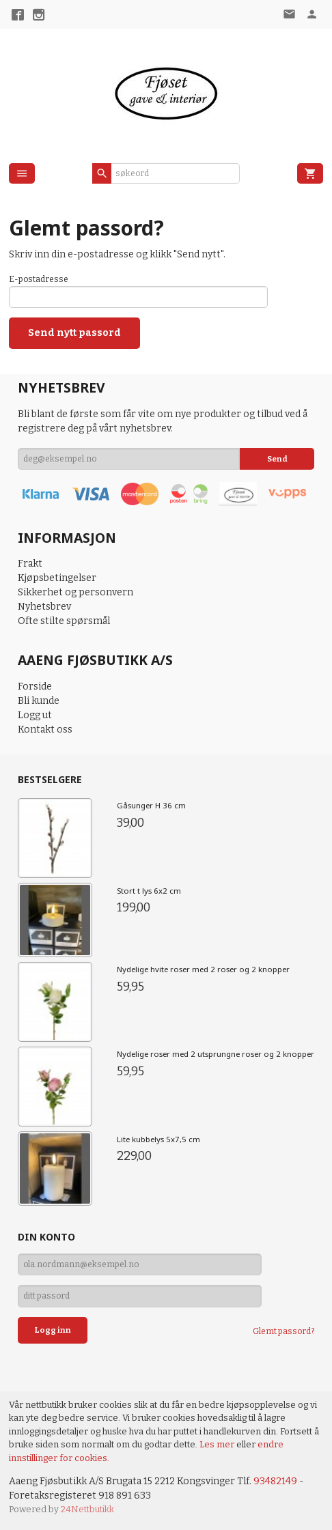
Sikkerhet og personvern (75, 592)
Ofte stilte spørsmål (64, 621)
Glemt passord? (283, 1331)
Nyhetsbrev (44, 606)
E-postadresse (38, 279)
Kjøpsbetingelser (57, 578)
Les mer (217, 1444)
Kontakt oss (45, 729)
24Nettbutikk (87, 1509)
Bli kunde (38, 701)
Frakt (30, 563)
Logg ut (35, 715)
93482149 (275, 1481)
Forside (35, 686)
